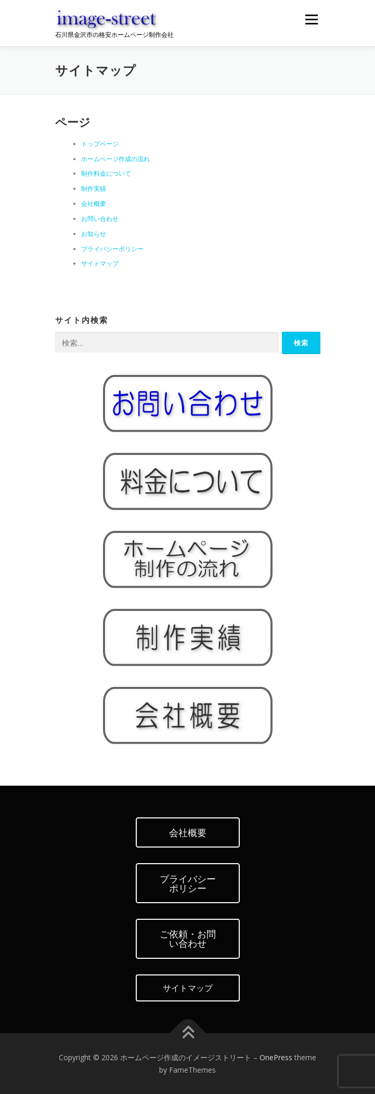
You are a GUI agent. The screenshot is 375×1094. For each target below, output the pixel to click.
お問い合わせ (100, 218)
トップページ (100, 143)
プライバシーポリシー (112, 248)
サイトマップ (100, 263)
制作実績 (93, 188)
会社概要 (93, 203)
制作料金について (106, 173)
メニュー (311, 19)
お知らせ (93, 233)
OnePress (276, 1057)
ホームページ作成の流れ (115, 158)
